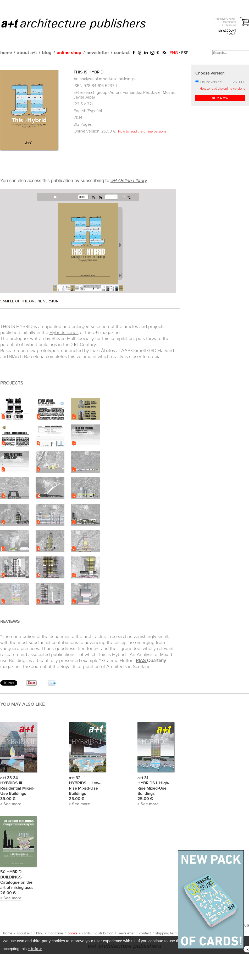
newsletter (97, 52)
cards (86, 933)
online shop (69, 52)
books (73, 933)
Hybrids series (64, 332)
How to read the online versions (142, 131)
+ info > (35, 948)
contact (122, 52)
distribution (104, 933)
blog (47, 52)
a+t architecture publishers (80, 24)
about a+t (27, 52)
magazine (55, 933)
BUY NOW (220, 98)
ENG (174, 53)
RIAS (141, 660)
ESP (184, 53)
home (6, 52)
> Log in (231, 33)
